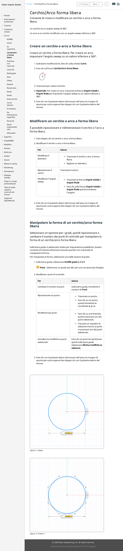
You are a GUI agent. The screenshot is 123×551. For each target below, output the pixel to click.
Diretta (7, 148)
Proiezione (11, 108)
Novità (7, 15)
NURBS (10, 39)
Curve (6, 35)
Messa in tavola (10, 163)
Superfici (8, 137)
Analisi (7, 156)
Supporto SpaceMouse (9, 199)
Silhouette (11, 133)
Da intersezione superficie (12, 114)
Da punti (10, 121)
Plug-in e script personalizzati (10, 182)
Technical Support (88, 546)
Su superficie (11, 47)
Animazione (9, 171)
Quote (6, 160)
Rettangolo (11, 73)
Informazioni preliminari (9, 20)
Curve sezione (10, 103)
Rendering (8, 167)
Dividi (9, 91)
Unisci (9, 43)
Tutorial (7, 25)
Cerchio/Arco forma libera (12, 55)
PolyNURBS (9, 140)
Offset (9, 80)
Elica (9, 77)
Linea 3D (10, 69)
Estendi (10, 84)
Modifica (7, 144)
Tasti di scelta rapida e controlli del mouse (9, 191)
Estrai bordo (12, 99)
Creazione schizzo (8, 30)
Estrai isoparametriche (12, 126)
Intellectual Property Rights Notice (64, 546)
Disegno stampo (7, 176)
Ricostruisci (11, 88)
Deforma (8, 152)
